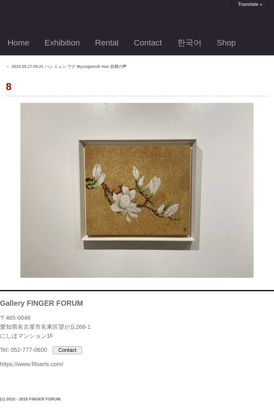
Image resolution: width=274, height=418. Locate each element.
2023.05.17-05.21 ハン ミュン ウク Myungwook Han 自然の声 (66, 66)
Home (18, 42)
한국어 (189, 42)
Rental (107, 42)
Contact (148, 42)
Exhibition (62, 42)
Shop (226, 42)
